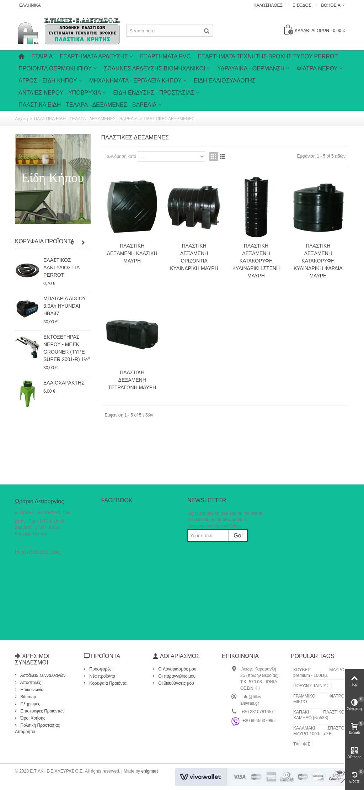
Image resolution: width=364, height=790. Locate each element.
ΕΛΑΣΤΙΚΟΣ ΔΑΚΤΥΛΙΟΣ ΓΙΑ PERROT (61, 267)
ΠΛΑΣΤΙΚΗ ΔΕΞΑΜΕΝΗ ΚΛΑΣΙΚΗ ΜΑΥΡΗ (132, 253)
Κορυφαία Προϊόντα (44, 241)
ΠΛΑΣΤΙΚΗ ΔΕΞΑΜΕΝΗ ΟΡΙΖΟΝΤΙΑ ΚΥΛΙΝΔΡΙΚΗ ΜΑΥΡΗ (194, 257)
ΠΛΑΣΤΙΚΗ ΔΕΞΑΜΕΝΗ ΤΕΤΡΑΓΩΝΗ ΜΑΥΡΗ (132, 380)
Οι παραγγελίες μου (176, 676)
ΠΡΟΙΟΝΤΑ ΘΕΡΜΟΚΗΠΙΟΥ (55, 68)
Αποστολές (30, 682)
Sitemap (27, 696)
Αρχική (21, 118)
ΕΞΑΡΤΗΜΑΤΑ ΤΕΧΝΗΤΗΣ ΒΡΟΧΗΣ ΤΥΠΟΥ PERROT (268, 56)
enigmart (149, 771)
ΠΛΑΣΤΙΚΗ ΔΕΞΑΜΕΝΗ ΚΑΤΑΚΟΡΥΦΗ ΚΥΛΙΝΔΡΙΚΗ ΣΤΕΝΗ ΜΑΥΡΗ (256, 261)
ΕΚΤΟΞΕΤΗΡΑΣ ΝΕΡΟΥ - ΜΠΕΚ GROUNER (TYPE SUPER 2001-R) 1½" (66, 348)
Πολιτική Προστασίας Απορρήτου (37, 728)
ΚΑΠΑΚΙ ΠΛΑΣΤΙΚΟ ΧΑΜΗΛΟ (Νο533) (318, 715)
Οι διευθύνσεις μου (175, 683)
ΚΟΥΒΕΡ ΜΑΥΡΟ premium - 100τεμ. (318, 672)
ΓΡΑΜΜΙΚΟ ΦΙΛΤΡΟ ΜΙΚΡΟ (318, 699)
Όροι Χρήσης (32, 718)
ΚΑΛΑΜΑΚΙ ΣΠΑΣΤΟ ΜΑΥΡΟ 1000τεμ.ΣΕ (318, 731)
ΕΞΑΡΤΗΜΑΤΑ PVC (165, 56)
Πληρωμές (29, 703)
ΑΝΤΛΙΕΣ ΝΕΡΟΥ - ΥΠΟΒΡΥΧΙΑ (59, 93)
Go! (238, 535)
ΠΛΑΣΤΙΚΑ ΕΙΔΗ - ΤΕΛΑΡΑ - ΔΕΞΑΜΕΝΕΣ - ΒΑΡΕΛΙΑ (87, 105)
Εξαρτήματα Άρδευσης (94, 56)
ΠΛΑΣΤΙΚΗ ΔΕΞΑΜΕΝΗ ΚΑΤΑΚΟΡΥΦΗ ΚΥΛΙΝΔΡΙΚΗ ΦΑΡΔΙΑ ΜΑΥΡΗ (318, 261)
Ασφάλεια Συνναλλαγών (42, 675)
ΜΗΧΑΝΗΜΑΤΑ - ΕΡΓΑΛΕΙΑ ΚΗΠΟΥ (135, 81)
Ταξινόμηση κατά (120, 156)
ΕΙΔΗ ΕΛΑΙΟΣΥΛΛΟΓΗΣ (225, 81)
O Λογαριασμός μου (176, 669)
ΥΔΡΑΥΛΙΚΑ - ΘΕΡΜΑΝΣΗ (250, 68)
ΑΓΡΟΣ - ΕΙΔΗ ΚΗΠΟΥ (47, 81)
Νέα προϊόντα (101, 676)
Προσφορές (99, 669)
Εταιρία (42, 56)
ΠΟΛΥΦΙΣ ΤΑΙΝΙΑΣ (311, 685)
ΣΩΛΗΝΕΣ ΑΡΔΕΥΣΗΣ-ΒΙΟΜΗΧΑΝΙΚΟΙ (154, 68)
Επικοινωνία (31, 689)
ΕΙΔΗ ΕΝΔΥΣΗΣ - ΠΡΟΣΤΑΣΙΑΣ (153, 93)
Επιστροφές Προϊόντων (42, 711)
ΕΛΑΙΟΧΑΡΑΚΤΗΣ (64, 383)
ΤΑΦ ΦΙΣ (301, 744)
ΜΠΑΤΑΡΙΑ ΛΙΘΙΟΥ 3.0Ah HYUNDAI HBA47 (64, 306)
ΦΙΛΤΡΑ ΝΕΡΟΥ (317, 68)
